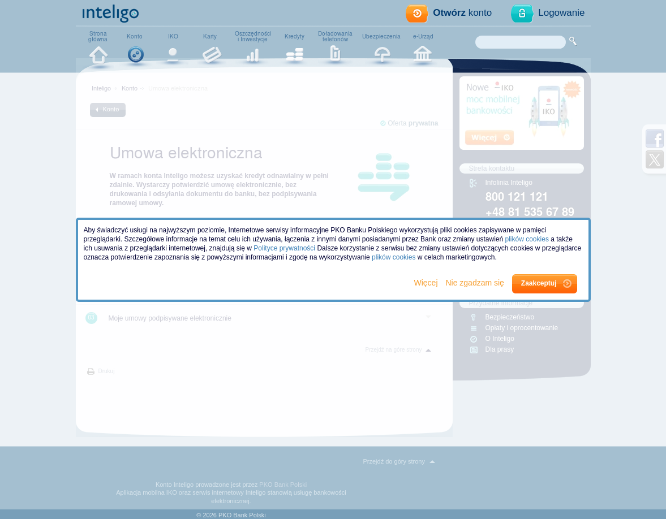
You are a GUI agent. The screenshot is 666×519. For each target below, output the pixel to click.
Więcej (427, 282)
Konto (135, 36)
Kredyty (294, 36)
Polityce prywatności (284, 248)
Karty (210, 36)
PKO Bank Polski (283, 484)
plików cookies (527, 239)
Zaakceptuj (539, 283)
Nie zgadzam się (475, 282)
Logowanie (561, 12)
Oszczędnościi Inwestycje (253, 36)
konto (462, 12)
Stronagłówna (98, 36)
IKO (173, 36)
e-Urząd (423, 36)
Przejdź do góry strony (394, 461)
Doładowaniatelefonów (335, 36)
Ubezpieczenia (381, 36)
